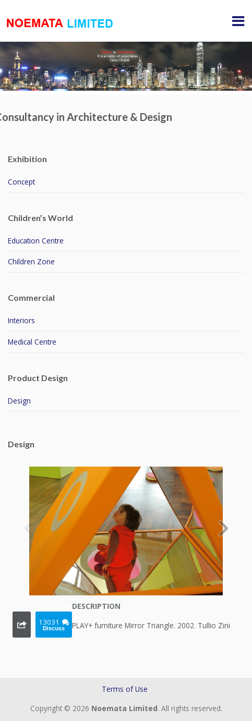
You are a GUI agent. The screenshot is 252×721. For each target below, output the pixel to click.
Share (22, 625)
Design (19, 401)
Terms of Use (125, 689)
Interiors (21, 320)
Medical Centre (32, 342)
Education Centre (36, 241)
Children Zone (31, 261)
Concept (21, 182)
